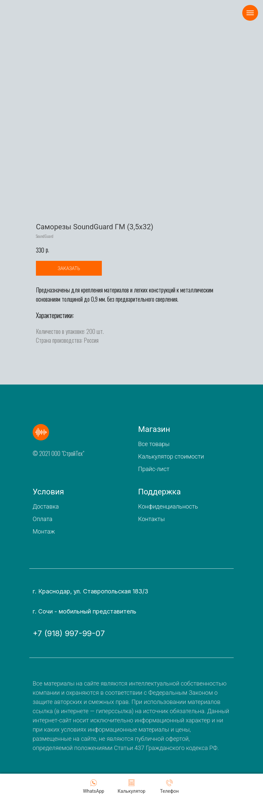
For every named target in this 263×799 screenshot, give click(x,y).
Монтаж (44, 531)
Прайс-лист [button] (153, 468)
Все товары (153, 443)
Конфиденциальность (168, 506)
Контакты (151, 518)
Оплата (42, 518)
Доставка (46, 506)
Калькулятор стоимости (171, 456)
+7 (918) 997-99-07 (69, 633)
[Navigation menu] (250, 13)
